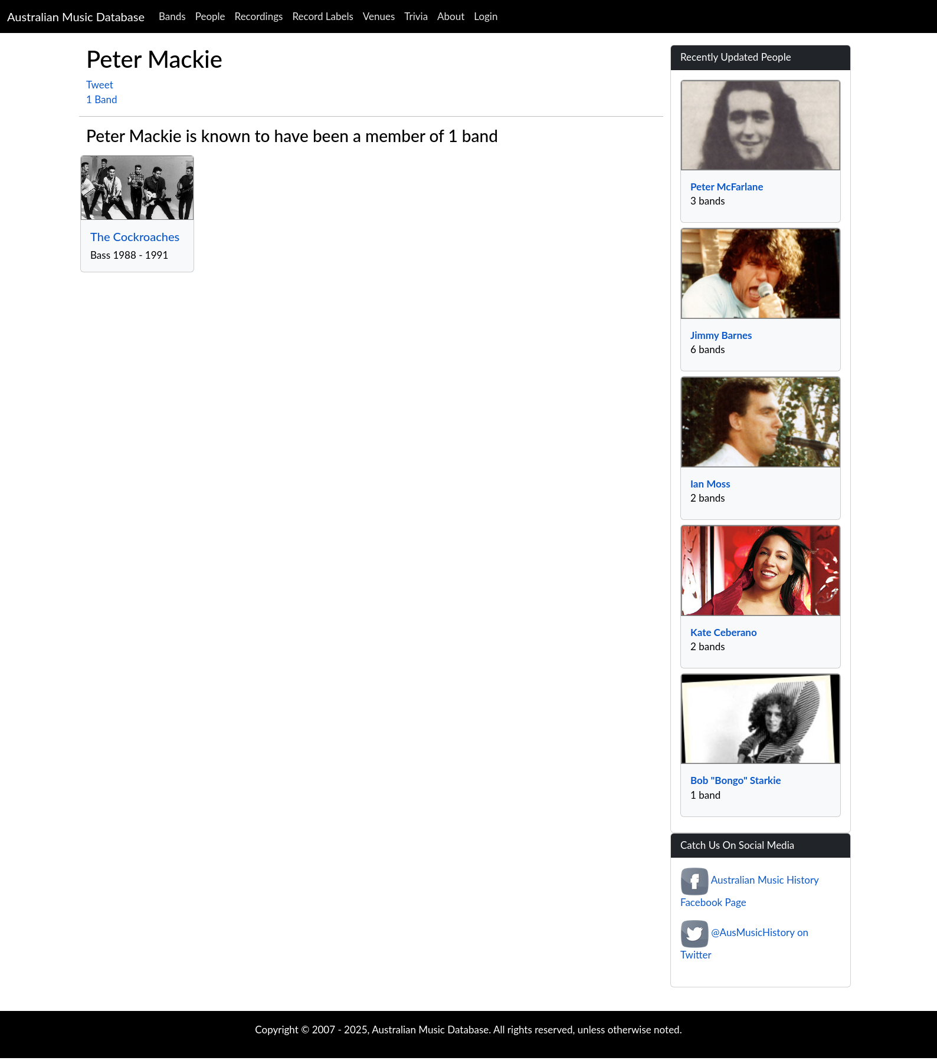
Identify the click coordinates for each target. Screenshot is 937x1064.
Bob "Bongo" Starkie (735, 780)
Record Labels (322, 16)
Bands (172, 16)
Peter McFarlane (726, 186)
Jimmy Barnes (721, 335)
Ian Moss (710, 483)
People (210, 16)
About (450, 16)
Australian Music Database (76, 16)
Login (485, 16)
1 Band (101, 99)
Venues (379, 16)
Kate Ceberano (723, 632)
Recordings (259, 16)
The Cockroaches (134, 236)
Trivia (416, 16)
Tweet (99, 84)
